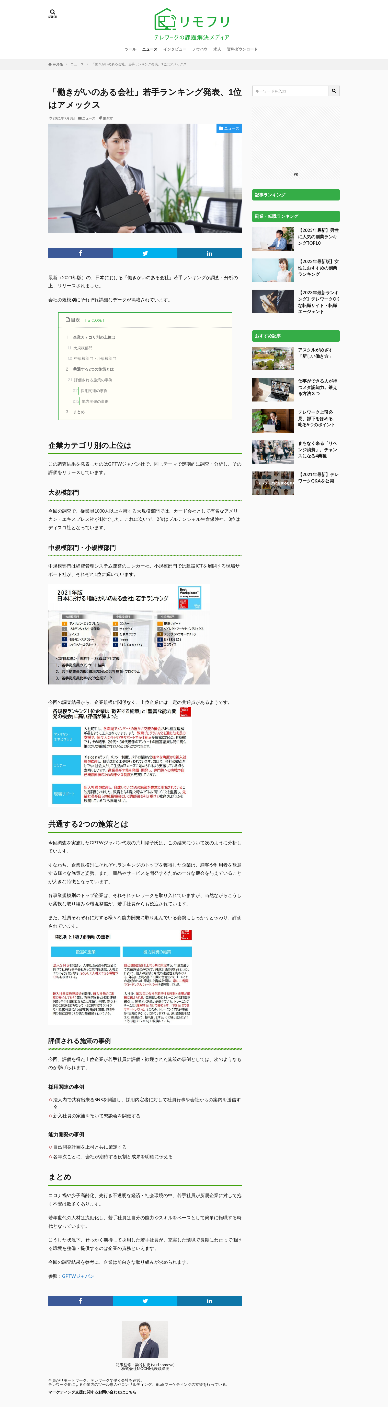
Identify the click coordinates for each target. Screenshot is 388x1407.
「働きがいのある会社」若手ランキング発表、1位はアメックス (139, 64)
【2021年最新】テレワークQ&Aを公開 (318, 477)
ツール (130, 49)
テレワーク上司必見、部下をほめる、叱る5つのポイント (317, 418)
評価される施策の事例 (90, 380)
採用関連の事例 (90, 391)
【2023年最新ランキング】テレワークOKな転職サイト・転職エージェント (318, 302)
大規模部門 (80, 348)
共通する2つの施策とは (88, 369)
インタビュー (174, 49)
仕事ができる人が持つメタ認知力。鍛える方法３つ (317, 387)
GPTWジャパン (78, 1276)
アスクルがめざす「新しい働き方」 (315, 353)
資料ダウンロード (242, 49)
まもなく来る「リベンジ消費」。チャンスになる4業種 (317, 449)
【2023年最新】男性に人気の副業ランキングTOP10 (318, 236)
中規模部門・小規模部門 (92, 358)
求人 (217, 49)
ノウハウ (200, 49)
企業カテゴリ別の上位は (89, 337)
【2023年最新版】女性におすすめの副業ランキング (318, 268)
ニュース (149, 49)
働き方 (108, 118)
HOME (58, 64)
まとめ (74, 412)
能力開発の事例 (91, 401)
